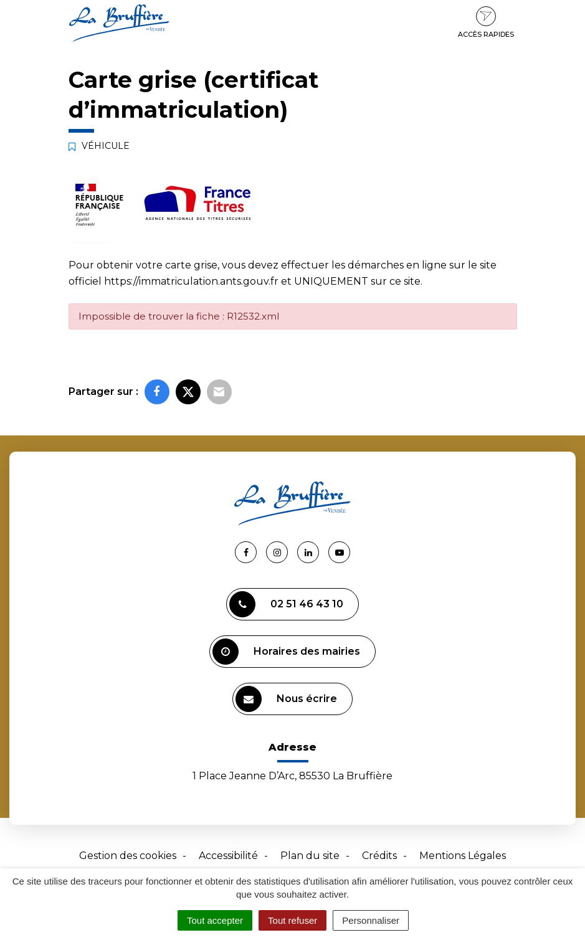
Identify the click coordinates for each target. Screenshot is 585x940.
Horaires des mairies (286, 652)
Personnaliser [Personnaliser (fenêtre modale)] (370, 920)
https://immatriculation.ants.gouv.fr (191, 281)
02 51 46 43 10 (286, 604)
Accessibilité (228, 856)
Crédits (379, 856)
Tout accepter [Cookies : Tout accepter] (215, 920)
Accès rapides (486, 22)
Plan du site (310, 856)
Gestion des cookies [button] (127, 856)
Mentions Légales (462, 856)
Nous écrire (286, 699)
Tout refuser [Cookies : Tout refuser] (292, 920)
